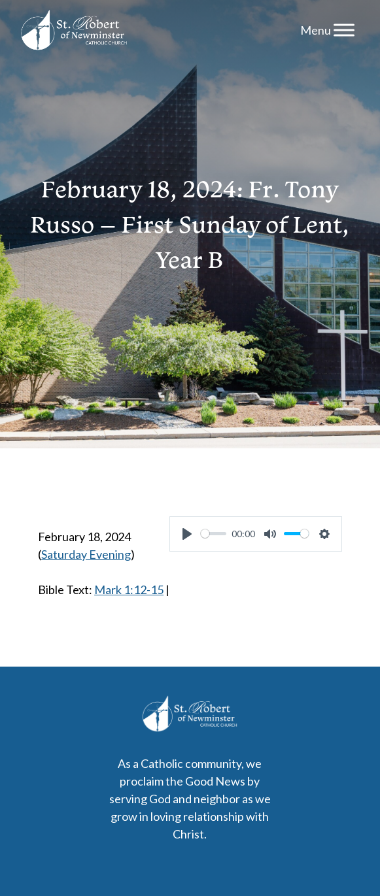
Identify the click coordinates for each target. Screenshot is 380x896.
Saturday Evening (86, 554)
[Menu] (344, 30)
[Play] (187, 533)
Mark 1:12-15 (129, 589)
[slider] (213, 533)
